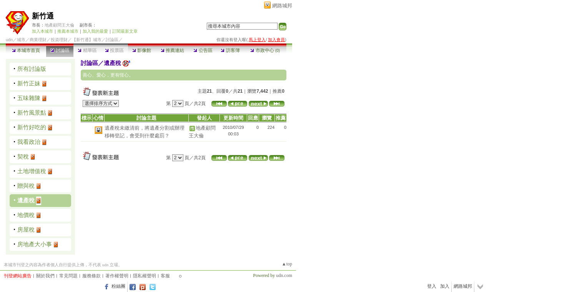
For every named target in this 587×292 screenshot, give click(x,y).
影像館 (141, 50)
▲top (287, 264)
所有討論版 (31, 68)
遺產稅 (26, 200)
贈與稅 (26, 185)
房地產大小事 (34, 244)
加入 (444, 286)
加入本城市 (42, 31)
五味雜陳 (28, 98)
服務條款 (91, 276)
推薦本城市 (67, 31)
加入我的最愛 (95, 31)
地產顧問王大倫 (59, 25)
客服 (165, 276)
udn (9, 39)
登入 (431, 286)
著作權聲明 (116, 276)
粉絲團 (118, 286)
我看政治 (28, 141)
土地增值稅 (31, 171)
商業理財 (38, 39)
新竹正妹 (28, 83)
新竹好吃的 (31, 127)
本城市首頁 (26, 50)
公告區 (202, 50)
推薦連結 (172, 50)
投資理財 (59, 39)
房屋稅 (26, 229)
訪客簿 (230, 50)
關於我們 (45, 276)
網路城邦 (282, 5)
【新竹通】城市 (86, 39)
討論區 (59, 50)
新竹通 (43, 16)
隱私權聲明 (144, 276)
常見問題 (68, 276)
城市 (21, 39)
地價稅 (26, 215)
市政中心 (265, 50)
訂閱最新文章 (125, 31)
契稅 (23, 156)
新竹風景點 (31, 112)
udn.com (284, 275)
